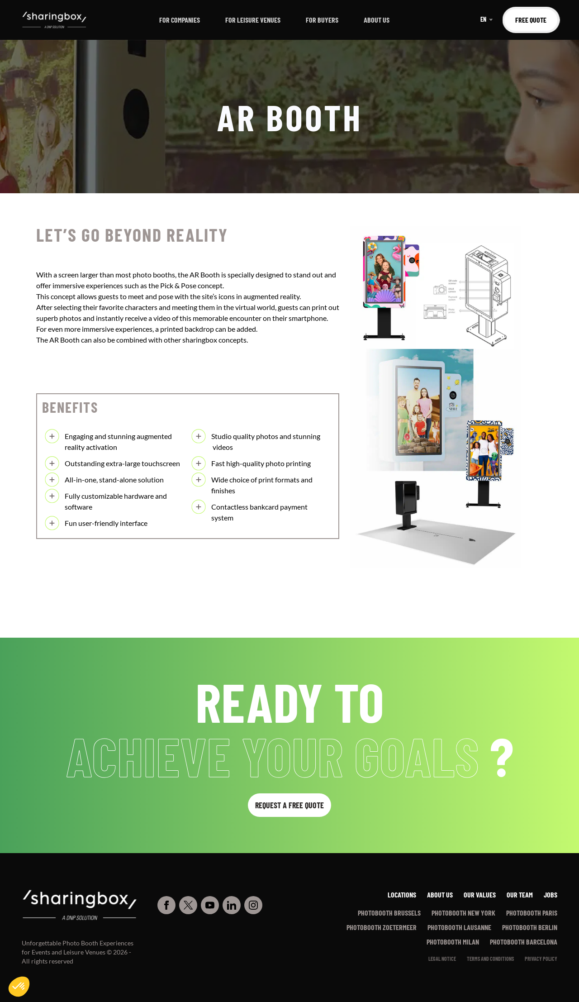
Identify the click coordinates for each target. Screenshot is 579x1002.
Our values (480, 894)
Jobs (550, 894)
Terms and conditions (490, 958)
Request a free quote (289, 805)
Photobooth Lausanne (459, 927)
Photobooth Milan (453, 941)
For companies (179, 19)
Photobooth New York (463, 912)
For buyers (322, 19)
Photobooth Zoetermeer (381, 927)
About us (376, 19)
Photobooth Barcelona (523, 941)
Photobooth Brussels (389, 912)
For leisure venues (252, 19)
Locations (402, 894)
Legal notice (442, 958)
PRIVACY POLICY (541, 958)
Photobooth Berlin (529, 927)
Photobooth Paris (531, 912)
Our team (520, 894)
